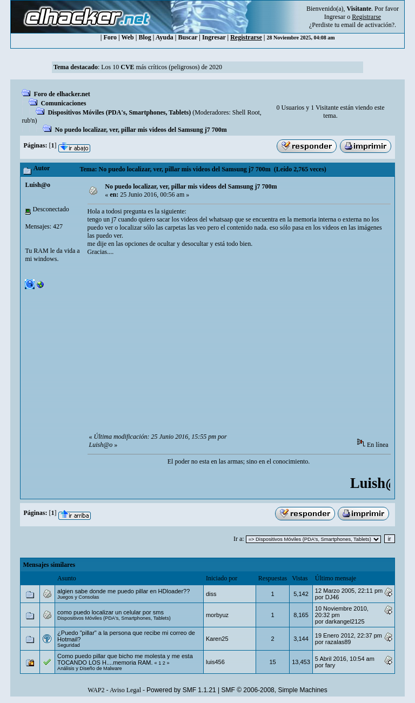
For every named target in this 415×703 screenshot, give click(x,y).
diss (211, 594)
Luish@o (37, 185)
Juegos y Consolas (78, 597)
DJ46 (332, 597)
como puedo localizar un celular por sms (110, 612)
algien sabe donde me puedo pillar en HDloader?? (123, 591)
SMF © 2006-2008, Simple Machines (274, 690)
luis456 (215, 662)
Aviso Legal (125, 690)
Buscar (188, 37)
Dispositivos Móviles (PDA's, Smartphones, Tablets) (119, 112)
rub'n (28, 120)
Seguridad (68, 645)
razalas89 (338, 642)
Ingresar (334, 17)
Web (127, 37)
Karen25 (217, 638)
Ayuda (164, 37)
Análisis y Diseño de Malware (89, 668)
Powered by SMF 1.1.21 (181, 690)
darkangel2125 (345, 621)
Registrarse (246, 37)
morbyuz (217, 615)
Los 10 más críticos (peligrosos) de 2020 (161, 67)
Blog (144, 37)
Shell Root (246, 112)
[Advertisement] (251, 348)
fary (330, 665)
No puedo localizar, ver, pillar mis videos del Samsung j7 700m (140, 129)
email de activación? (367, 25)
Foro (110, 37)
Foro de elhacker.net (62, 94)
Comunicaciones (63, 103)
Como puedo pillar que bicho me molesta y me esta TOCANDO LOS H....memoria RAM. (125, 659)
